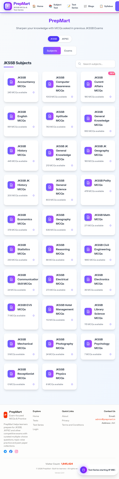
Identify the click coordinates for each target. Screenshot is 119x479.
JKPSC (65, 38)
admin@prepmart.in (105, 419)
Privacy (65, 420)
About (65, 416)
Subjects (52, 50)
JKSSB (53, 38)
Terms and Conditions (73, 424)
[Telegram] (5, 451)
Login (35, 429)
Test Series (38, 424)
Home (36, 416)
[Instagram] (16, 451)
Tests (35, 420)
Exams (68, 50)
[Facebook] (10, 451)
